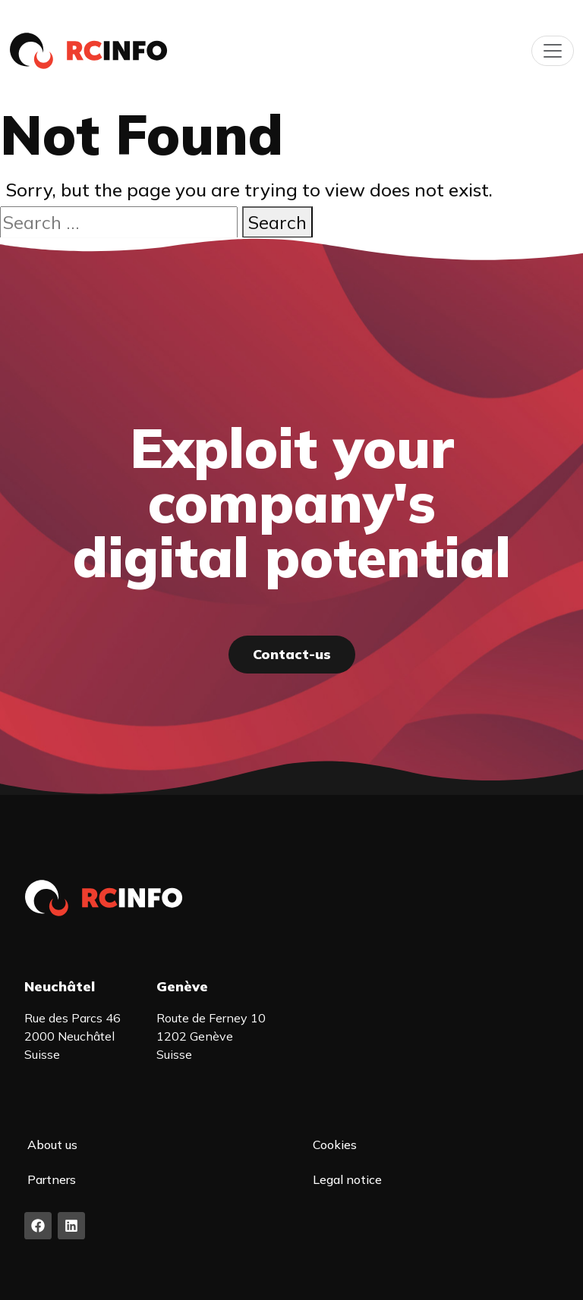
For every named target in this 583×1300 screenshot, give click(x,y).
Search (277, 222)
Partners (51, 1179)
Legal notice (347, 1179)
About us (52, 1144)
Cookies (335, 1144)
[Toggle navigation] (552, 51)
